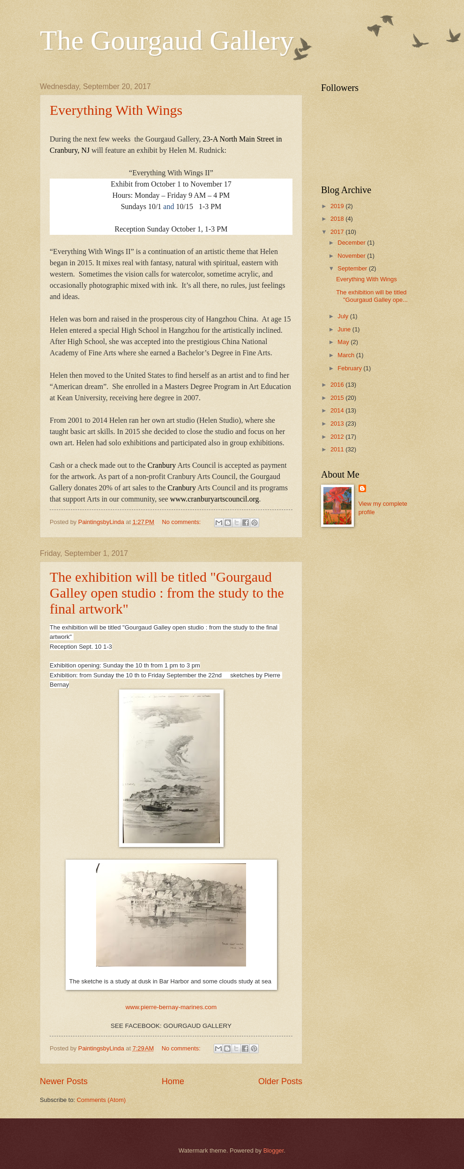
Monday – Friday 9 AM (170, 195)
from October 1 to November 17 (183, 184)
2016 (337, 384)
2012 (337, 436)
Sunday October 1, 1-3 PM (187, 229)
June (344, 329)
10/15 (184, 206)
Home (173, 1081)
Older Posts (280, 1081)
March (346, 355)
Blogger (273, 1150)
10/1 (154, 206)
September (353, 268)
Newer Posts (64, 1081)
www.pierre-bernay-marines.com (171, 1007)
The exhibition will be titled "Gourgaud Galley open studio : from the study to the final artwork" (167, 592)
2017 (337, 231)
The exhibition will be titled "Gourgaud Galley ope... (372, 296)
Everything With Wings (116, 110)
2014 (337, 410)
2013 (337, 423)
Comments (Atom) (101, 1099)
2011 (337, 449)
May (344, 341)
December (352, 242)
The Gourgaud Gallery (167, 40)
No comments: (182, 521)
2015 (337, 397)
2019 (337, 206)
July (343, 316)
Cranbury (162, 465)
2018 (337, 218)
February (350, 368)
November (352, 255)
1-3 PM (210, 206)
